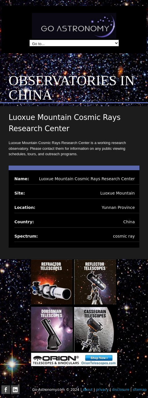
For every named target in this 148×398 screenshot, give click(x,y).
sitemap (140, 390)
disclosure (120, 390)
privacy (102, 390)
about (88, 390)
